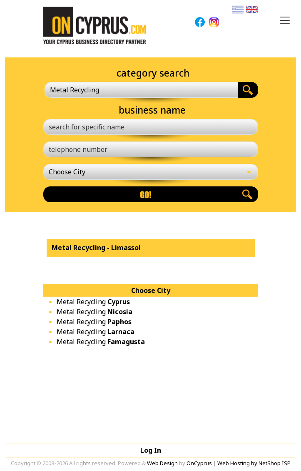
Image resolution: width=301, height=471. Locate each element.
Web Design (162, 463)
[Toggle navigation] (285, 20)
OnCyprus (199, 463)
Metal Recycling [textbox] (74, 89)
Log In (150, 450)
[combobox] (141, 90)
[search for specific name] (150, 127)
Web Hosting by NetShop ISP (254, 463)
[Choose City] (150, 172)
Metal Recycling (93, 301)
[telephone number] (150, 149)
